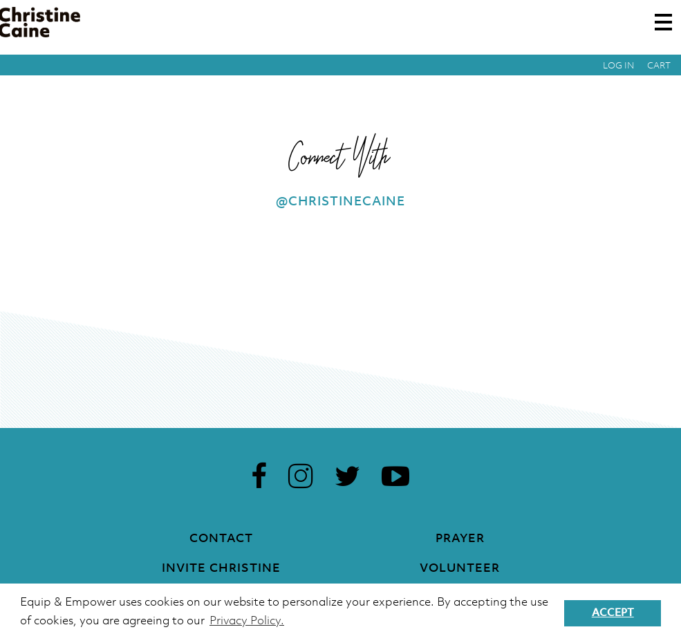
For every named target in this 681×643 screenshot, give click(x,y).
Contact (221, 539)
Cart (659, 66)
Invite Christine (221, 569)
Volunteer (460, 569)
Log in (619, 66)
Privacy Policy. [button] (246, 621)
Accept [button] (613, 613)
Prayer (460, 539)
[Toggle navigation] (663, 22)
